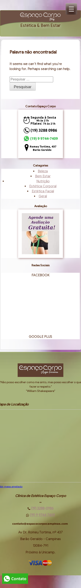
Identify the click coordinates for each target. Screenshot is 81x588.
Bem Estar (43, 176)
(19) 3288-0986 (42, 508)
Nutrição (43, 181)
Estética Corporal (42, 186)
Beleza (43, 171)
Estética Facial (43, 191)
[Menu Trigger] (71, 9)
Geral (43, 196)
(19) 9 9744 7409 (42, 515)
